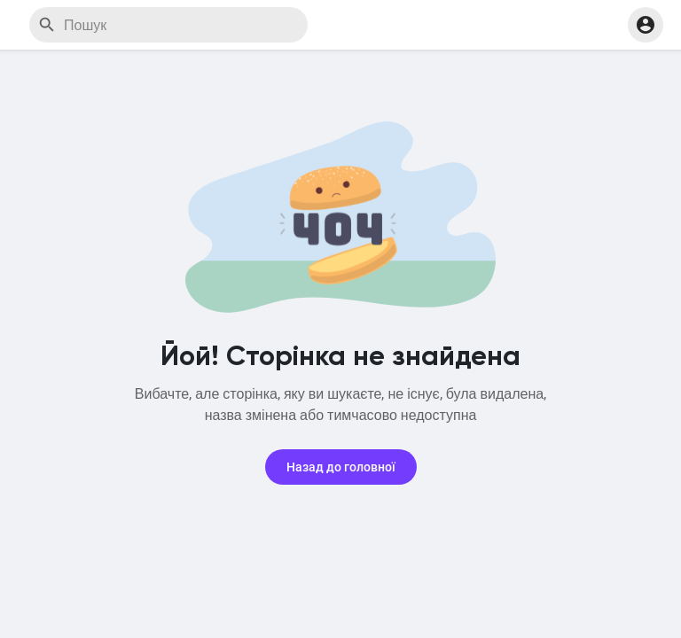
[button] (645, 25)
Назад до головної (340, 467)
